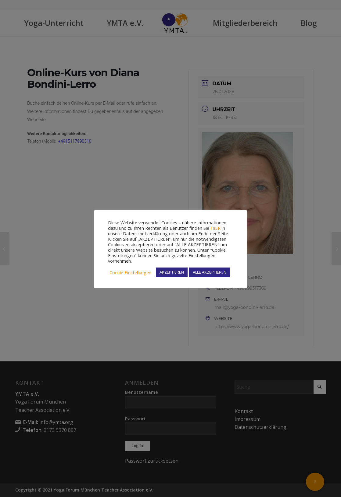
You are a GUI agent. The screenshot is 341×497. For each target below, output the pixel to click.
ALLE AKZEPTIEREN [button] (209, 272)
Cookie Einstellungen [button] (130, 272)
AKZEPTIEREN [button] (172, 272)
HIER (215, 228)
